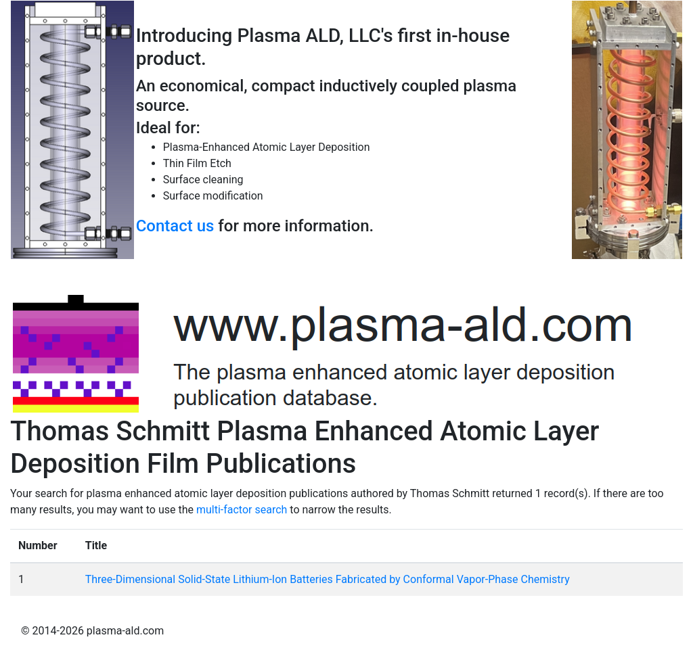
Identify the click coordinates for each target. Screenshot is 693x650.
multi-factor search (241, 509)
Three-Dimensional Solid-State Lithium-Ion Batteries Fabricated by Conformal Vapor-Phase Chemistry (327, 579)
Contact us (175, 225)
